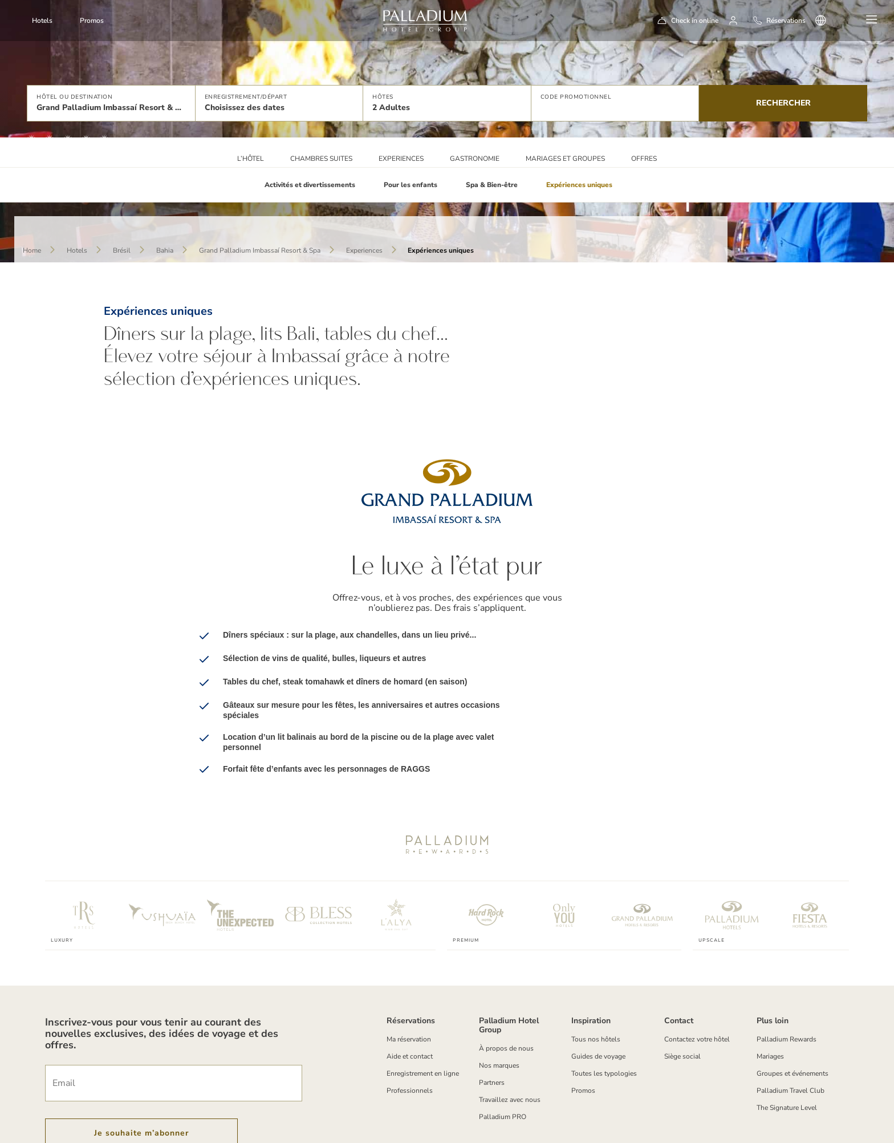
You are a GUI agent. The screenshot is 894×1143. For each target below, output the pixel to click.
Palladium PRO (502, 1055)
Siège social (682, 995)
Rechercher (783, 103)
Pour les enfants (410, 185)
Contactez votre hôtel (697, 978)
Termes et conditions (81, 1136)
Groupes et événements (792, 1012)
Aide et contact (410, 995)
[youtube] (803, 1124)
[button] (111, 103)
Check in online (694, 21)
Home (32, 250)
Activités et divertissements (310, 185)
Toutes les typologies (604, 1012)
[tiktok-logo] (833, 1124)
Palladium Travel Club (790, 1029)
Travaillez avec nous (510, 1038)
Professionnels (410, 1029)
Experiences (401, 158)
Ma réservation (409, 978)
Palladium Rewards (786, 978)
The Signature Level (787, 1046)
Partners (492, 1021)
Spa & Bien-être (492, 185)
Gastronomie (474, 158)
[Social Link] (713, 1124)
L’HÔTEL (250, 158)
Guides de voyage (598, 995)
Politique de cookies (158, 1136)
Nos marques (499, 1004)
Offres (644, 158)
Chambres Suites (321, 158)
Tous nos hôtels (595, 978)
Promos (92, 20)
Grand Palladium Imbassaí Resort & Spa (259, 250)
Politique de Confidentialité (245, 1136)
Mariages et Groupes (565, 158)
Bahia (164, 250)
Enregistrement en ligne (423, 1012)
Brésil (122, 250)
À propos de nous (506, 987)
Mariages (770, 995)
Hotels (77, 250)
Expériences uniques (579, 185)
